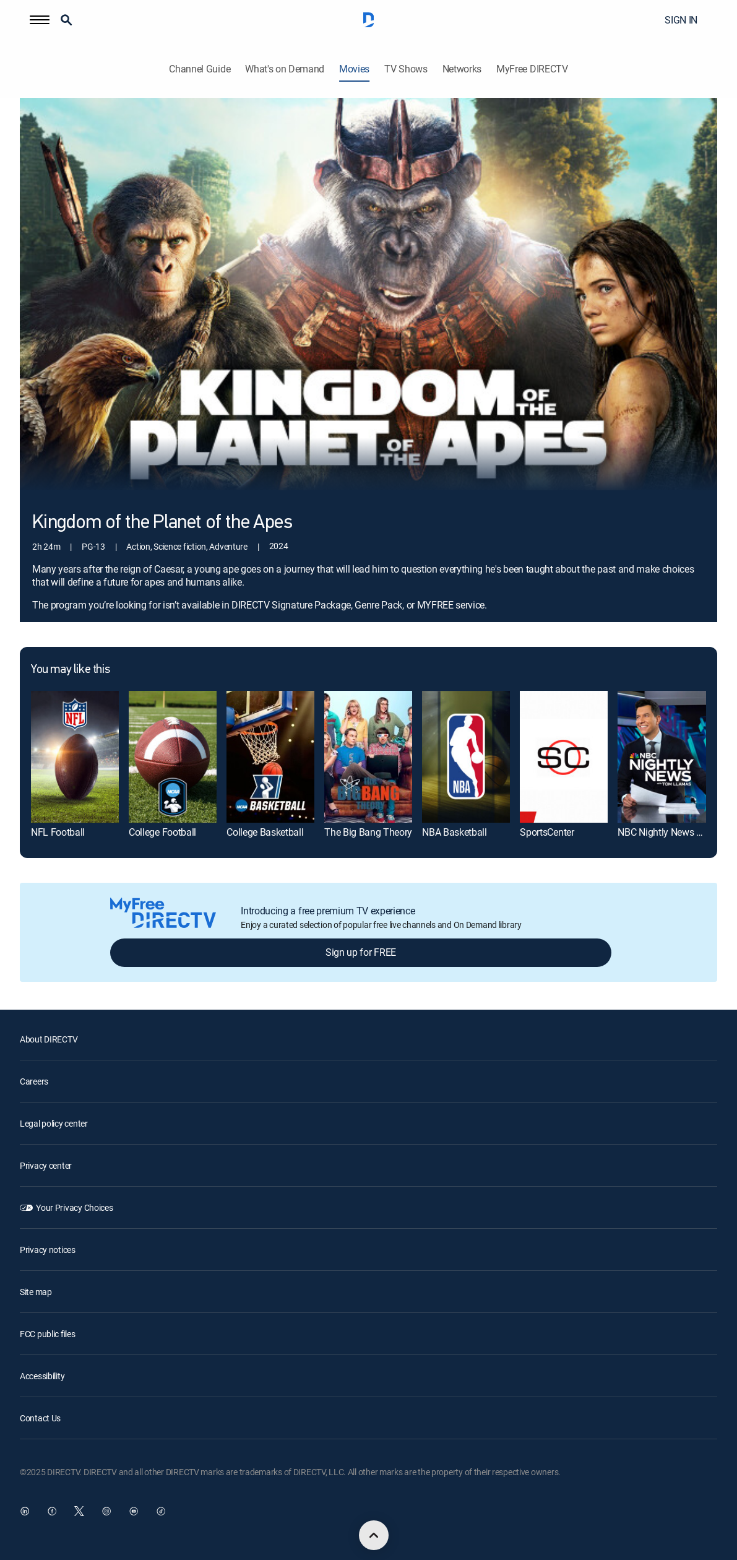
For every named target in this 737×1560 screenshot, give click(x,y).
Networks (461, 69)
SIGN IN (681, 20)
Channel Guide (199, 69)
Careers (34, 1081)
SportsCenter (547, 832)
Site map (36, 1292)
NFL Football (58, 832)
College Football (162, 832)
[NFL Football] (75, 756)
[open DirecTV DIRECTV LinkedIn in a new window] (25, 1511)
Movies (354, 69)
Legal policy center (54, 1123)
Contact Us (40, 1418)
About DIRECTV (48, 1039)
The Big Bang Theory (368, 832)
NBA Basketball (454, 832)
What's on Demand (284, 69)
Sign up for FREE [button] (360, 952)
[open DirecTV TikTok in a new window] (161, 1511)
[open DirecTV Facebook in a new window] (52, 1511)
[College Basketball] (270, 756)
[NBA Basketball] (466, 756)
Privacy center (46, 1165)
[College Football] (173, 756)
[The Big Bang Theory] (368, 756)
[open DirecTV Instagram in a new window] (106, 1511)
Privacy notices (47, 1249)
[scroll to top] (374, 1535)
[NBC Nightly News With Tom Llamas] (661, 756)
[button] (40, 20)
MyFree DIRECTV (532, 69)
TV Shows (405, 69)
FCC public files (47, 1334)
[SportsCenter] (564, 756)
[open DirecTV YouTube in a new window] (134, 1511)
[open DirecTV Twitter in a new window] (79, 1511)
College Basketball (264, 832)
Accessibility (42, 1376)
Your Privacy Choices (74, 1207)
